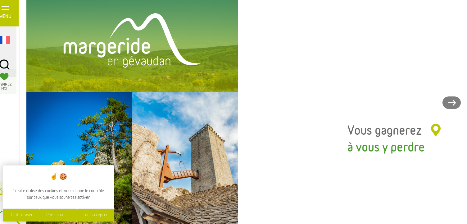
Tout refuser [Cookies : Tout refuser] (21, 215)
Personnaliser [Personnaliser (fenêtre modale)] (58, 215)
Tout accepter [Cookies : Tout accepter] (95, 215)
